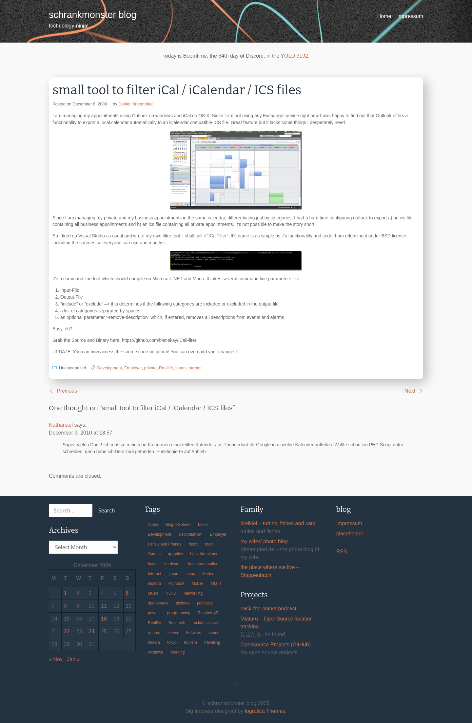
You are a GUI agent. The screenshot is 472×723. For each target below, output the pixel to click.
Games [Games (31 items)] (154, 554)
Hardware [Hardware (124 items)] (172, 564)
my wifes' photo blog (263, 541)
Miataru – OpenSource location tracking (276, 622)
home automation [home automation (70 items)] (203, 564)
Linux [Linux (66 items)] (190, 573)
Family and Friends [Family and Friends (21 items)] (164, 544)
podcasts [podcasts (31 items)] (205, 603)
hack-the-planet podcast (268, 608)
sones (181, 367)
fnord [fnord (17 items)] (193, 544)
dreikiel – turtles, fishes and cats (277, 523)
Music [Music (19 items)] (153, 593)
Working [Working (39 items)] (177, 652)
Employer (133, 367)
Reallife (166, 367)
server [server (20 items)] (172, 632)
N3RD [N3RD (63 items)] (171, 593)
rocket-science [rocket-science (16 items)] (205, 623)
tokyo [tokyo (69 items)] (172, 642)
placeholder (350, 533)
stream (195, 367)
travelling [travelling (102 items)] (212, 642)
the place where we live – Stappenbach (269, 571)
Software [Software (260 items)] (193, 632)
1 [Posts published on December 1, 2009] (65, 593)
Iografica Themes (265, 711)
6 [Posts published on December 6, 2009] (127, 593)
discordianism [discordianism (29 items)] (190, 534)
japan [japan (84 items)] (173, 573)
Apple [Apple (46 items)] (153, 524)
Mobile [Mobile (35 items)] (197, 583)
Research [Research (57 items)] (176, 623)
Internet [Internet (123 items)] (154, 573)
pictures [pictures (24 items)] (182, 603)
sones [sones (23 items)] (214, 632)
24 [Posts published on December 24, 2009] (91, 631)
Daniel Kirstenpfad (135, 104)
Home (384, 16)
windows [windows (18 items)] (155, 652)
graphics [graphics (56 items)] (175, 554)
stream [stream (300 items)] (154, 642)
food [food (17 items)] (209, 544)
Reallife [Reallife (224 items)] (154, 623)
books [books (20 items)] (203, 524)
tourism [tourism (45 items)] (190, 642)
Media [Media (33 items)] (207, 573)
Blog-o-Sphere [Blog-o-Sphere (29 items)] (177, 524)
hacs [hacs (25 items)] (152, 564)
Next (409, 391)
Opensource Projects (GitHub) (275, 644)
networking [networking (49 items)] (193, 593)
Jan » (73, 659)
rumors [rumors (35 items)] (154, 632)
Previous (67, 391)
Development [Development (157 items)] (159, 534)
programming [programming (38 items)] (178, 613)
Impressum (410, 16)
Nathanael (61, 425)
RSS (341, 551)
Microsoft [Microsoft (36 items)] (176, 583)
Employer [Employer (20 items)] (218, 534)
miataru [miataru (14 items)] (154, 583)
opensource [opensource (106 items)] (158, 603)
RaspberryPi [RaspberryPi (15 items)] (208, 613)
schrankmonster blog (92, 14)
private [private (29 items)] (154, 613)
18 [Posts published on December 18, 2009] (104, 618)
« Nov (56, 659)
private (150, 367)
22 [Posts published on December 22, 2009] (67, 631)
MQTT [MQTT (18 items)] (216, 583)
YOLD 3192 (294, 56)
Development (109, 367)
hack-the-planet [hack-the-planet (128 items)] (203, 554)
